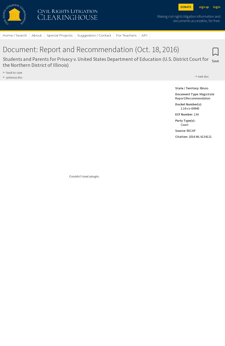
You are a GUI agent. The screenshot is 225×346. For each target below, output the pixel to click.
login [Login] (216, 7)
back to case (12, 73)
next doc (201, 77)
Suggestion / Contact (94, 35)
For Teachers (126, 35)
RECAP (191, 131)
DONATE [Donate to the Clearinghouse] (186, 7)
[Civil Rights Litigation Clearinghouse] (37, 15)
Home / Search (15, 35)
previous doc (12, 77)
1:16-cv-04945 (190, 108)
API (144, 35)
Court (184, 125)
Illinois (204, 88)
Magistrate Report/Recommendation (194, 96)
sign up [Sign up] (204, 7)
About (37, 35)
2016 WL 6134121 (200, 137)
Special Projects (59, 35)
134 (196, 114)
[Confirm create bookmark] (215, 55)
